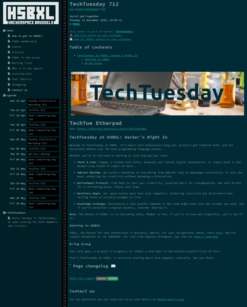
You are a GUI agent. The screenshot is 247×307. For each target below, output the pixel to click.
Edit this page (82, 278)
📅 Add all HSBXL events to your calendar (100, 39)
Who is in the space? (27, 68)
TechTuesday (46, 218)
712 (104, 9)
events (79, 9)
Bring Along (93, 63)
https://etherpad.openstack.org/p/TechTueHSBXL (112, 128)
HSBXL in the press (26, 57)
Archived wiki (22, 73)
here (219, 232)
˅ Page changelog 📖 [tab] (92, 266)
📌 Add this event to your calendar (95, 35)
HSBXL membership (24, 41)
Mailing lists (22, 63)
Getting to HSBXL (97, 59)
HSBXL (76, 24)
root (71, 9)
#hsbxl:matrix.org (170, 299)
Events (16, 46)
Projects (18, 52)
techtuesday (92, 9)
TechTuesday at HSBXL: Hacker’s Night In (107, 55)
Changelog (19, 84)
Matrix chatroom (206, 236)
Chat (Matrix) (22, 79)
